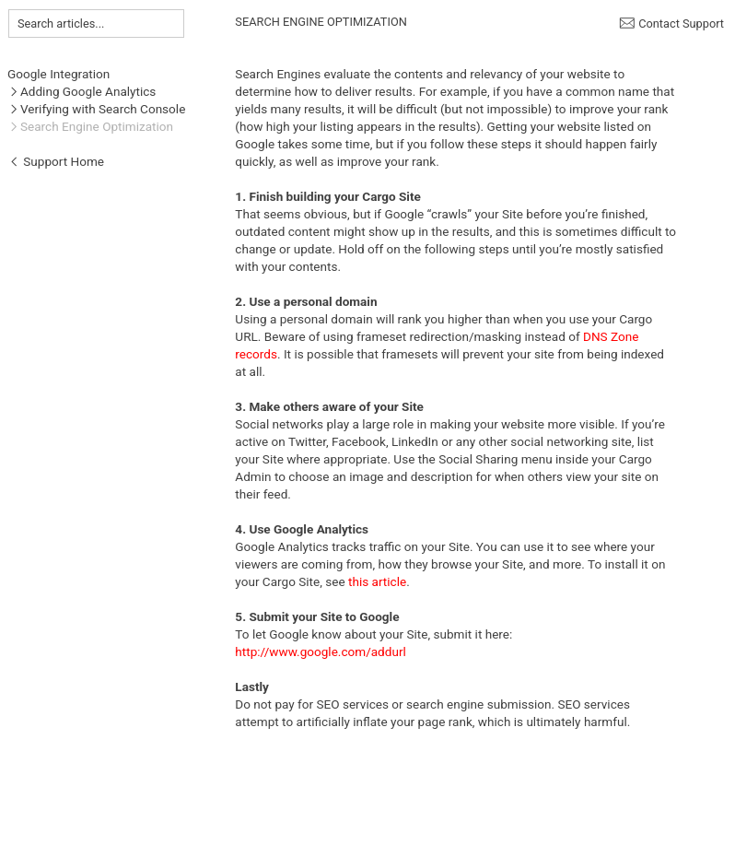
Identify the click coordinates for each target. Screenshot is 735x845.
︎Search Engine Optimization (90, 126)
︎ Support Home (55, 161)
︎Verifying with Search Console (96, 108)
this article (377, 581)
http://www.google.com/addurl (320, 651)
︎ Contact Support (671, 23)
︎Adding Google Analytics (81, 91)
